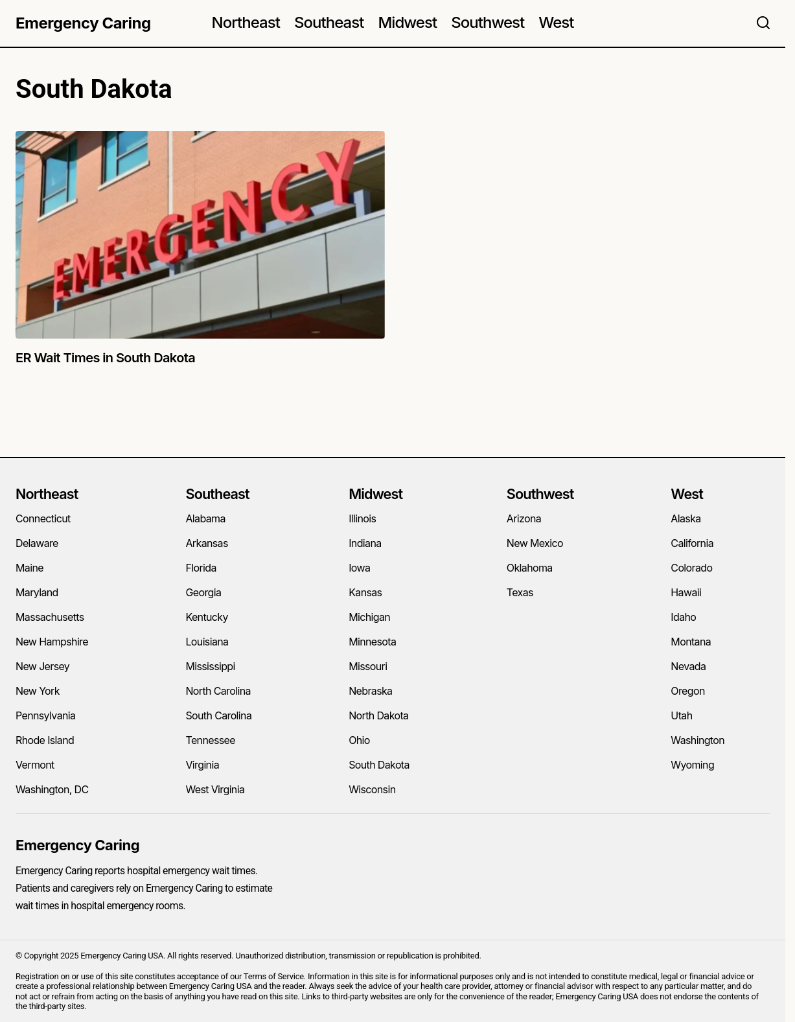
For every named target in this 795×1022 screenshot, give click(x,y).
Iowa (359, 567)
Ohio (359, 740)
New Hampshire (52, 641)
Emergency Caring (83, 23)
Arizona (524, 518)
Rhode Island (45, 740)
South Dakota (379, 764)
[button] (763, 23)
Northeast (47, 493)
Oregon (687, 690)
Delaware (37, 543)
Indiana (365, 543)
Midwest (375, 493)
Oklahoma (530, 567)
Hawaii (686, 592)
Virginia (202, 764)
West (687, 493)
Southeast (217, 493)
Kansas (365, 592)
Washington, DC (52, 789)
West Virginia (214, 789)
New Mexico (535, 543)
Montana (691, 641)
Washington (697, 740)
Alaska (685, 518)
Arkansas (206, 543)
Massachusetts (50, 616)
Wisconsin (372, 789)
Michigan (369, 616)
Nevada (688, 666)
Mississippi (210, 666)
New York (38, 690)
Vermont (35, 764)
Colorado (691, 567)
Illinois (362, 518)
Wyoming (692, 764)
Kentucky (206, 616)
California (692, 543)
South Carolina (218, 715)
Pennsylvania (45, 715)
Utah (681, 715)
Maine (29, 567)
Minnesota (372, 641)
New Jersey (42, 666)
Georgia (203, 592)
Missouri (368, 666)
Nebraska (370, 690)
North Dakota (378, 715)
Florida (200, 567)
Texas (520, 592)
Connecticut (43, 518)
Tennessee (210, 740)
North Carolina (217, 690)
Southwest (540, 493)
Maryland (37, 592)
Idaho (683, 616)
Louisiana (206, 641)
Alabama (205, 518)
